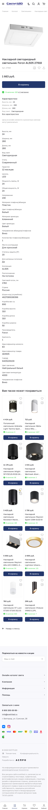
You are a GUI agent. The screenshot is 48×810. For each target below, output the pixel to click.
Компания (7, 682)
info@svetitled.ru (9, 714)
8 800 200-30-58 (9, 710)
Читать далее (7, 795)
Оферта (5, 757)
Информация (8, 688)
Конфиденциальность (29, 753)
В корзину (23, 84)
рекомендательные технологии (15, 770)
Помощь (6, 695)
